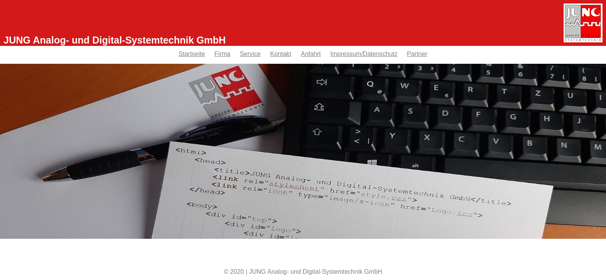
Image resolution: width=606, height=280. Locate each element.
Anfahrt (311, 54)
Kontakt (280, 54)
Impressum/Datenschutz (364, 54)
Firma (222, 54)
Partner (417, 54)
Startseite (192, 54)
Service (250, 54)
